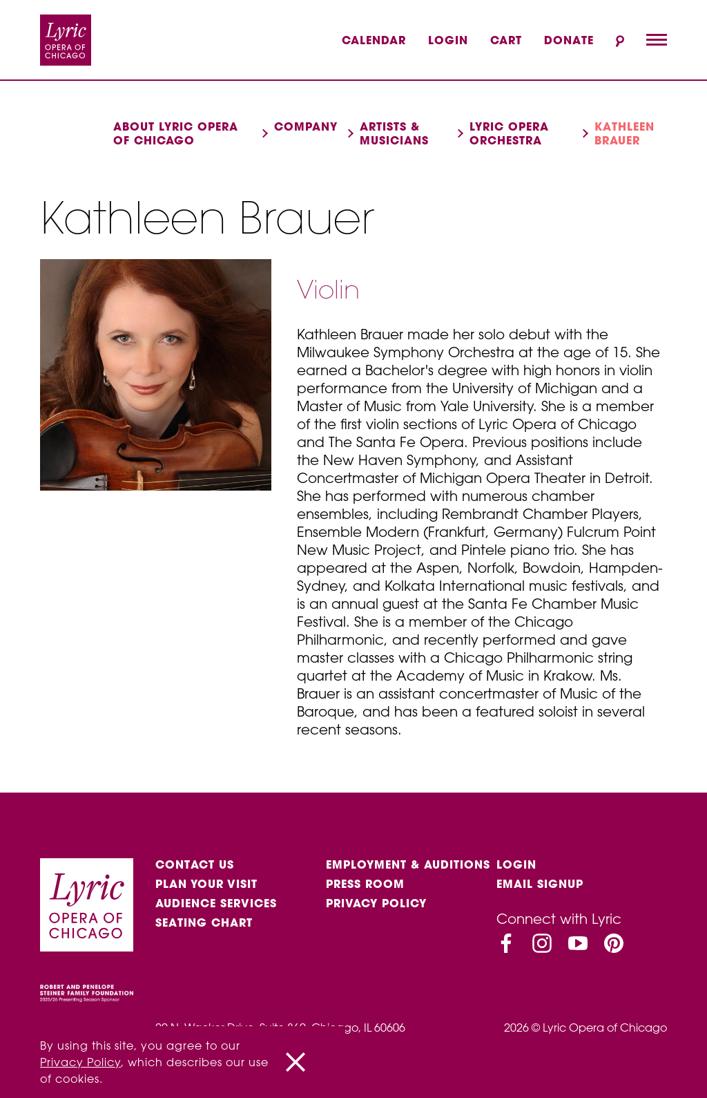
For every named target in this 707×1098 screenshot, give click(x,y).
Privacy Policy (376, 903)
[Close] (295, 1062)
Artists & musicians (394, 133)
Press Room (365, 883)
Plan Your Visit (206, 883)
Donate (569, 40)
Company (306, 126)
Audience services (216, 903)
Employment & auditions (408, 864)
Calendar (374, 40)
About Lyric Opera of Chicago (175, 133)
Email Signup (539, 883)
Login (448, 40)
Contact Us (194, 864)
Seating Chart (204, 922)
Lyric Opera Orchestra (509, 133)
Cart (506, 40)
